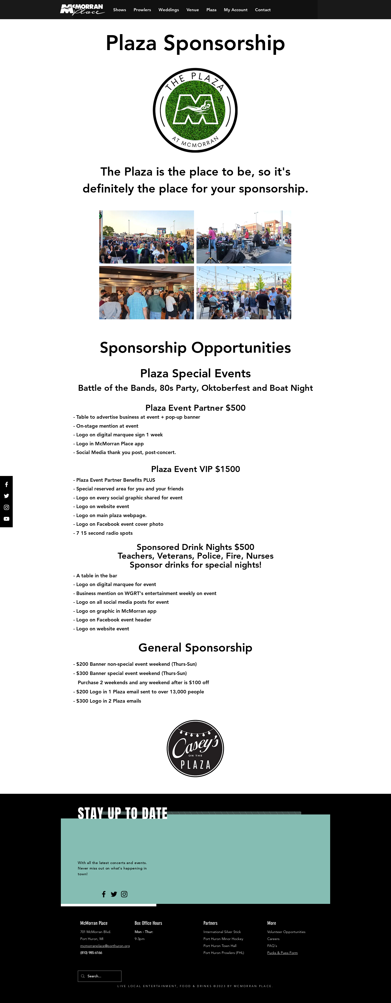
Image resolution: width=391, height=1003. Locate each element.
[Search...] (99, 976)
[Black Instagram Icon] (124, 894)
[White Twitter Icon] (6, 495)
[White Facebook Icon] (6, 484)
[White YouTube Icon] (6, 518)
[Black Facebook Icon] (103, 894)
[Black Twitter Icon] (114, 894)
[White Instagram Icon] (6, 507)
